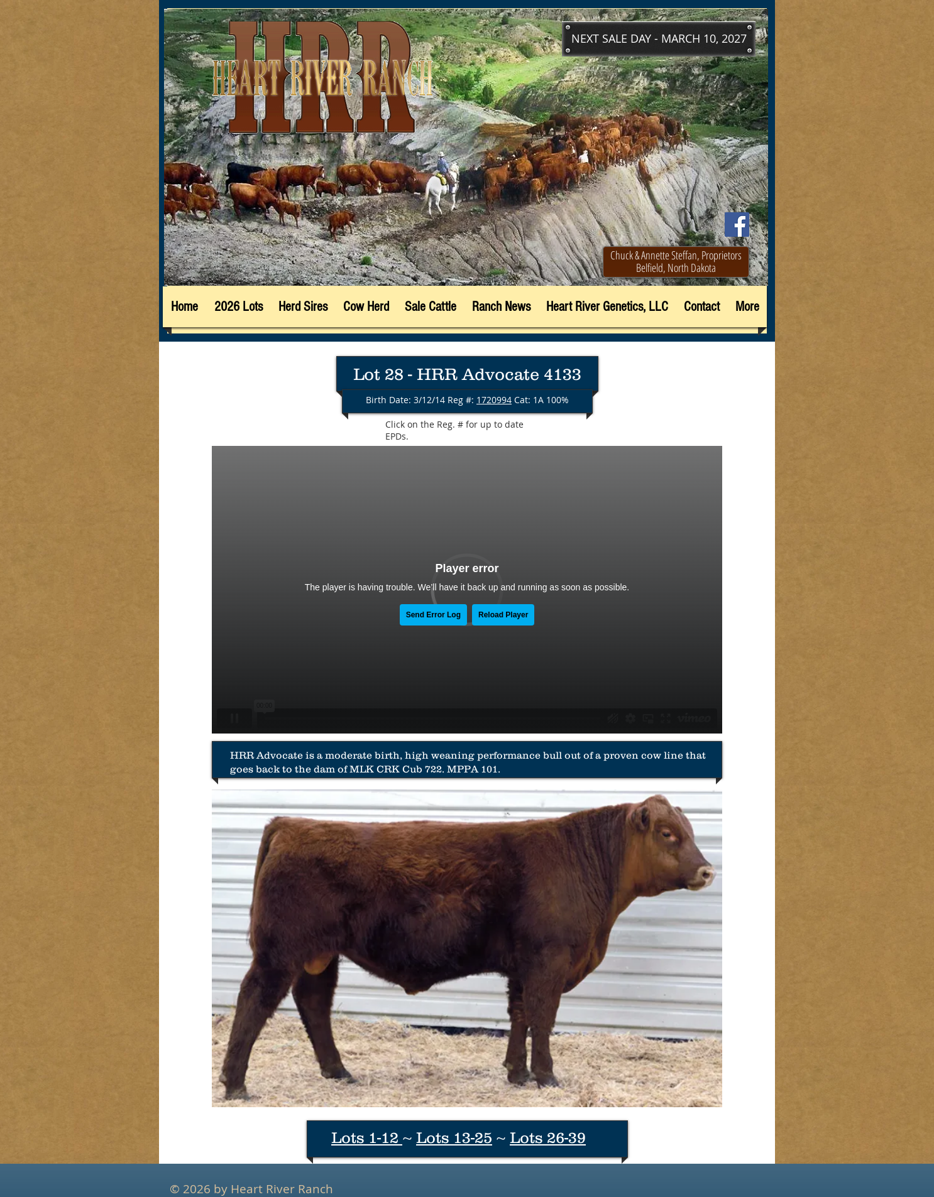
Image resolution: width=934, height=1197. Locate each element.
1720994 (494, 400)
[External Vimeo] (467, 590)
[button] (658, 39)
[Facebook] (737, 224)
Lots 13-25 (454, 1137)
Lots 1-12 (366, 1137)
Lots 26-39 (548, 1137)
